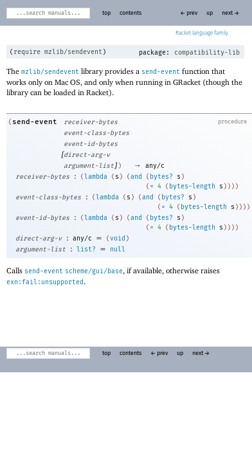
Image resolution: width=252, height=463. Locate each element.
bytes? (161, 177)
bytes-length (192, 186)
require (27, 52)
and (136, 177)
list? (86, 249)
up (209, 13)
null (117, 249)
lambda (95, 177)
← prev (188, 13)
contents (130, 13)
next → (230, 13)
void (117, 238)
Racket (202, 33)
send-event (160, 72)
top (106, 13)
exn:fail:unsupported (45, 282)
